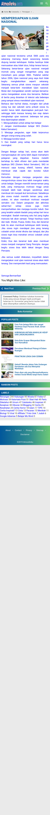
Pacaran (30, 410)
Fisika (40, 396)
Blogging (27, 405)
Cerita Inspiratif (7, 410)
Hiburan (16, 405)
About (8, 430)
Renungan (4, 396)
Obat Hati (33, 399)
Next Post (9, 288)
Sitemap (39, 430)
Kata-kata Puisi (19, 399)
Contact (18, 430)
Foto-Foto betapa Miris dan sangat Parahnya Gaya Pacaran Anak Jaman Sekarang (30, 327)
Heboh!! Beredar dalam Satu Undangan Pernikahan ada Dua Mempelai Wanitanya (31, 367)
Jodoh (41, 413)
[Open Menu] (41, 3)
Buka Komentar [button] (25, 311)
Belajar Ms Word (25, 416)
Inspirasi (39, 402)
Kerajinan (4, 405)
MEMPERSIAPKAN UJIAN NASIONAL (19, 20)
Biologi (3, 413)
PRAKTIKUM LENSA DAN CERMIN (29, 357)
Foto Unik (31, 413)
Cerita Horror (19, 408)
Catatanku (27, 402)
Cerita (38, 405)
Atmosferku (28, 442)
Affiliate (21, 413)
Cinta (20, 410)
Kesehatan (5, 408)
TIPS (40, 408)
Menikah (42, 410)
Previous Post (39, 288)
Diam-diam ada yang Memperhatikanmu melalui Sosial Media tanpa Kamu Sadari (31, 373)
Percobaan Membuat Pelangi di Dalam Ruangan (31, 350)
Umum (15, 402)
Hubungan (19, 396)
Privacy (29, 430)
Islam (31, 408)
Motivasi (4, 399)
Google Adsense (7, 416)
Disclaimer (25, 434)
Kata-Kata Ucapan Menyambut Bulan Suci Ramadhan (30, 342)
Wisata (30, 396)
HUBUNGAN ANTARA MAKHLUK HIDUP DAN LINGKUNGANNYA (31, 334)
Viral (12, 413)
